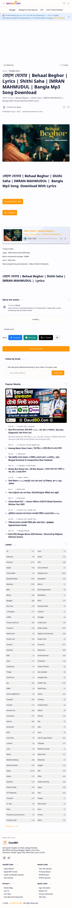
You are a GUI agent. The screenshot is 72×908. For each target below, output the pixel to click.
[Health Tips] (23, 426)
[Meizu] (20, 754)
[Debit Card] (20, 633)
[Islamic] (20, 721)
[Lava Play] (20, 738)
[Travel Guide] (30, 465)
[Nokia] (20, 776)
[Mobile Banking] (20, 760)
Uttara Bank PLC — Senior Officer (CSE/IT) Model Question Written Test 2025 (35, 503)
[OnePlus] (20, 782)
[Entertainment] (52, 655)
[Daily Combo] (52, 628)
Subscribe (58, 373)
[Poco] (52, 809)
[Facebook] (52, 661)
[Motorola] (52, 760)
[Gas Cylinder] (52, 672)
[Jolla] (20, 732)
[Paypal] (52, 798)
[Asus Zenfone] (52, 567)
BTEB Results (44, 875)
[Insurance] (20, 716)
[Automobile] (20, 573)
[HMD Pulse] (52, 688)
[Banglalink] (52, 578)
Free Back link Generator (13, 897)
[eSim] (20, 661)
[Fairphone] (20, 666)
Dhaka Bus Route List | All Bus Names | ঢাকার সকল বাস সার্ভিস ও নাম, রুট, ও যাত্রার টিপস (36, 470)
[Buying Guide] (52, 606)
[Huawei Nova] (52, 705)
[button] (4, 3)
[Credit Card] (52, 622)
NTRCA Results (44, 878)
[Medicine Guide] (52, 749)
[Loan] (20, 749)
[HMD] (20, 688)
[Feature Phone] (52, 666)
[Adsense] (20, 556)
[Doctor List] (22, 510)
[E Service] (22, 445)
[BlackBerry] (52, 595)
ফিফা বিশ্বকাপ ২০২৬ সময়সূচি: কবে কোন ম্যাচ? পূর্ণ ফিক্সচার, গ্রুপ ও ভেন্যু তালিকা (35, 482)
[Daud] (14, 107)
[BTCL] (52, 600)
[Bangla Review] (24, 531)
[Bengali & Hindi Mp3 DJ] (28, 9)
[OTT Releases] (20, 793)
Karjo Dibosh (9, 868)
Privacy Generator (46, 894)
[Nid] (52, 771)
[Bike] (20, 589)
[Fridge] (20, 672)
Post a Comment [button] (36, 349)
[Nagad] (52, 765)
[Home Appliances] (33, 445)
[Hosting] (52, 699)
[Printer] (52, 814)
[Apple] (20, 567)
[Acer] (52, 551)
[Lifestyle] (22, 465)
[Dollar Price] (52, 639)
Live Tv (6, 891)
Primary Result (44, 872)
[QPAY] (52, 820)
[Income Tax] (20, 710)
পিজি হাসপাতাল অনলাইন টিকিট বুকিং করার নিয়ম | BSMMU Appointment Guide (31, 523)
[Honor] (52, 694)
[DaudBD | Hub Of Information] (13, 3)
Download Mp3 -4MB (12, 201)
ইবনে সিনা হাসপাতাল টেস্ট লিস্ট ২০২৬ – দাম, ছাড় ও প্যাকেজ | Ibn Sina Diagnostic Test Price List (36, 431)
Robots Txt (43, 891)
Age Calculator (44, 888)
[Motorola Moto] (20, 765)
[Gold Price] (20, 677)
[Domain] (20, 644)
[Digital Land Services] (52, 633)
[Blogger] (12, 9)
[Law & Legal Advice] (52, 738)
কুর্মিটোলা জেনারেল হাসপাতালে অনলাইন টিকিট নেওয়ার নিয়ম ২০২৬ (33, 513)
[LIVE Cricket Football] (54, 9)
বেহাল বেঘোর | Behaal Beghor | (39, 230)
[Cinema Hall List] (20, 622)
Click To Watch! (59, 18)
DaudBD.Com (15, 903)
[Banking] (20, 584)
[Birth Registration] (52, 589)
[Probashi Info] (20, 820)
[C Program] (20, 611)
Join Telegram (9, 212)
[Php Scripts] (52, 803)
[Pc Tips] (20, 803)
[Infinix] (52, 710)
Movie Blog (8, 888)
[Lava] (52, 732)
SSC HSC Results (45, 868)
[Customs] (20, 628)
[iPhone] (52, 716)
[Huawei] (20, 705)
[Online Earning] (52, 782)
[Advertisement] (36, 40)
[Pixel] (20, 809)
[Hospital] (31, 426)
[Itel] (52, 721)
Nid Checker (8, 878)
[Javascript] (20, 727)
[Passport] (20, 798)
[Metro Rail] (21, 489)
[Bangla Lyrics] (9, 329)
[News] (20, 477)
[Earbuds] (20, 650)
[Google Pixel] (52, 677)
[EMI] (20, 655)
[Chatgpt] (52, 617)
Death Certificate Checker (14, 875)
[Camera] (52, 611)
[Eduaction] (22, 454)
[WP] (42, 9)
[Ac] (20, 551)
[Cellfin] (20, 617)
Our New (7, 894)
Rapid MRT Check (10, 872)
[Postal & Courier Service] (20, 814)
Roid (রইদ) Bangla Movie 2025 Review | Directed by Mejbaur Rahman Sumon (35, 535)
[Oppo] (52, 787)
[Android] (20, 562)
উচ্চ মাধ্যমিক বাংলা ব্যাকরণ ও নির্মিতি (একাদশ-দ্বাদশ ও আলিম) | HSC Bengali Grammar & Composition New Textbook (34, 458)
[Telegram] (9, 858)
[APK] (52, 562)
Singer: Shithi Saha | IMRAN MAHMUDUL (42, 234)
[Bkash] (20, 595)
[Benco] (52, 584)
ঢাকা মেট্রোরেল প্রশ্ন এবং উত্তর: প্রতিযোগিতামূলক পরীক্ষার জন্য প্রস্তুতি (33, 492)
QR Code (42, 897)
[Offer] (52, 776)
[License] (20, 743)
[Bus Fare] (20, 606)
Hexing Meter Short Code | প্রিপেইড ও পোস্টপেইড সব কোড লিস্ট (35, 448)
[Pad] (52, 793)
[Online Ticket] (20, 787)
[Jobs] (52, 727)
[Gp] (20, 683)
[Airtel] (52, 556)
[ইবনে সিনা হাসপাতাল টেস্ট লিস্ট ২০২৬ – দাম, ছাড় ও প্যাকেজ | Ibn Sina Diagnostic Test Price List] (36, 406)
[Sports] (26, 477)
